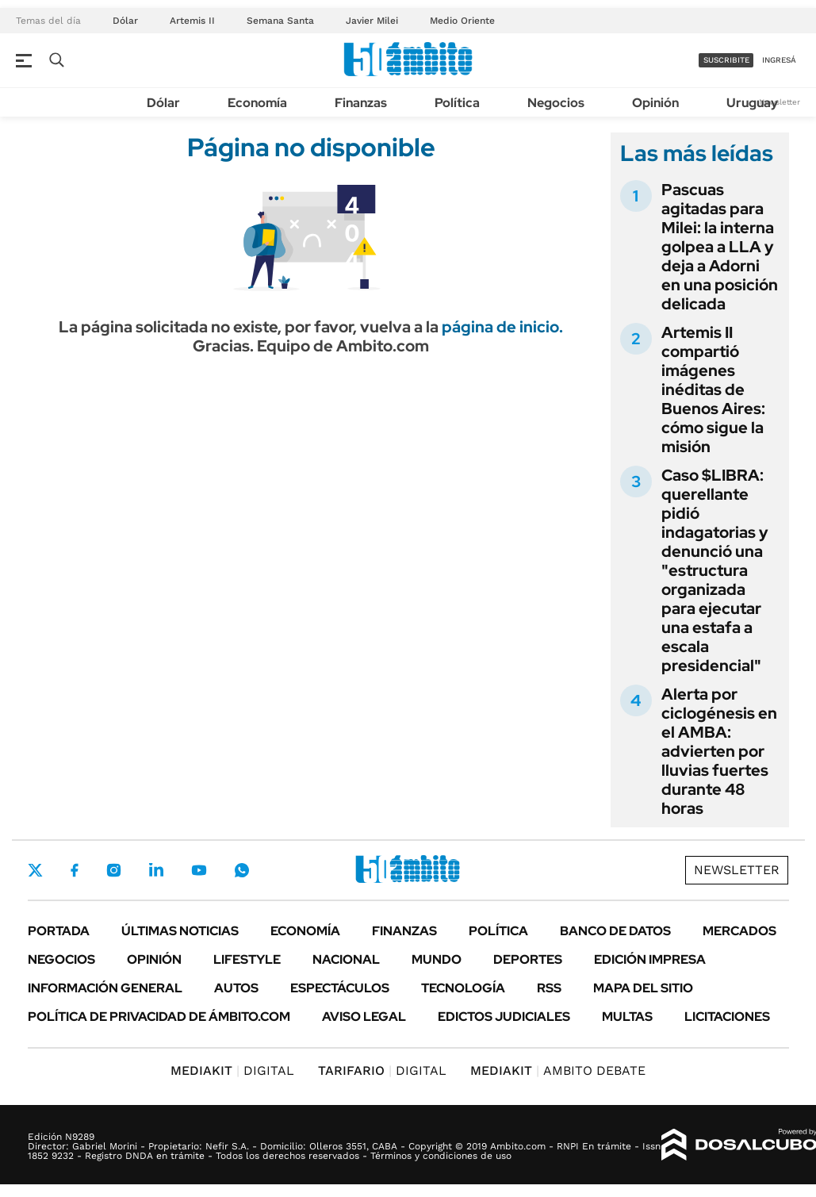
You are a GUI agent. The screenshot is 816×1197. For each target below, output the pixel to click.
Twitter (36, 870)
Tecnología (463, 988)
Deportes (527, 959)
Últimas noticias (180, 931)
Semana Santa (280, 20)
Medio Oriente (462, 20)
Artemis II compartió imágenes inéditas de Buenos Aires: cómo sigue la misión (713, 389)
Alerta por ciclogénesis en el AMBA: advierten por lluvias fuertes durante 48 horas (719, 751)
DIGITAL (232, 1070)
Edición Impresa (650, 959)
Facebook (75, 870)
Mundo (437, 959)
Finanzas (361, 102)
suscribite (726, 60)
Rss (549, 988)
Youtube (199, 871)
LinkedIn (156, 870)
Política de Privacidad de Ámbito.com (159, 1016)
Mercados (739, 931)
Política (457, 102)
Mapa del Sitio (643, 988)
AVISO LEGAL (364, 1016)
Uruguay (752, 102)
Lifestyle (247, 959)
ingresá (779, 60)
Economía (257, 102)
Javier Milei (372, 20)
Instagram (113, 870)
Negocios (555, 102)
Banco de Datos (615, 931)
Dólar (125, 20)
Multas (627, 1016)
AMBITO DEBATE (558, 1070)
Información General (105, 988)
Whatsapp (242, 870)
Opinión (655, 102)
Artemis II (192, 20)
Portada (59, 931)
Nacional (346, 959)
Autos (236, 988)
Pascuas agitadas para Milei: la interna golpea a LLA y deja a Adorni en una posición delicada (719, 246)
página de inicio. (502, 327)
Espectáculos (339, 988)
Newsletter (779, 102)
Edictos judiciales (504, 1016)
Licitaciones (727, 1016)
